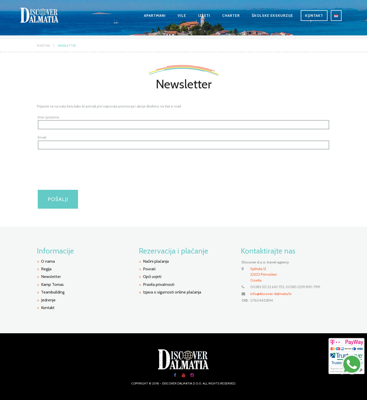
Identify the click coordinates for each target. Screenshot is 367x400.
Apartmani (155, 15)
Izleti (204, 15)
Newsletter (67, 45)
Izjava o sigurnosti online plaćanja (172, 292)
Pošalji (58, 199)
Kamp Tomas (52, 284)
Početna (43, 45)
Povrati (149, 268)
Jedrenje (48, 300)
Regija (46, 268)
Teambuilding (52, 292)
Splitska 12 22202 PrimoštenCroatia (263, 274)
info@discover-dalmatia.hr (271, 293)
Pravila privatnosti (158, 284)
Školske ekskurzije (272, 15)
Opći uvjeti (152, 276)
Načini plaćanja (156, 261)
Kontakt (314, 15)
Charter (231, 15)
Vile (182, 15)
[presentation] (76, 175)
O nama (48, 261)
